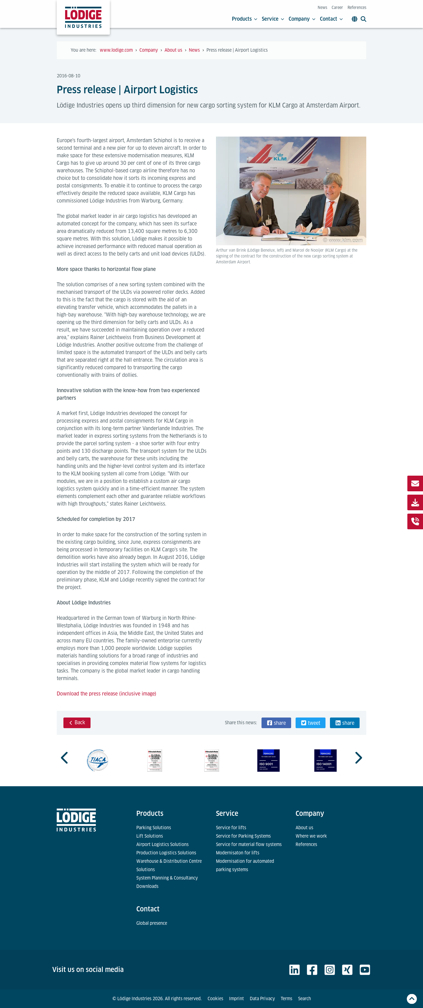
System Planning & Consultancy (167, 878)
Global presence (151, 923)
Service (273, 19)
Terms (286, 998)
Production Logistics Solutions (166, 853)
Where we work (311, 836)
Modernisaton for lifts (237, 853)
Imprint (236, 998)
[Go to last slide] (65, 757)
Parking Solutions (153, 827)
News (322, 7)
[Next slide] (358, 757)
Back (77, 722)
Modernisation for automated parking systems (245, 865)
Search (304, 998)
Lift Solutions (149, 836)
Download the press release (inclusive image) (106, 694)
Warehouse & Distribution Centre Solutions (169, 865)
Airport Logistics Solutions (162, 844)
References (357, 7)
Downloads (147, 886)
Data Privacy (262, 998)
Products (244, 19)
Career (337, 7)
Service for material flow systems (249, 844)
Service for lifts (231, 827)
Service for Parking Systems (243, 836)
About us (304, 827)
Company (302, 19)
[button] (276, 723)
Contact (331, 19)
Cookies (215, 998)
